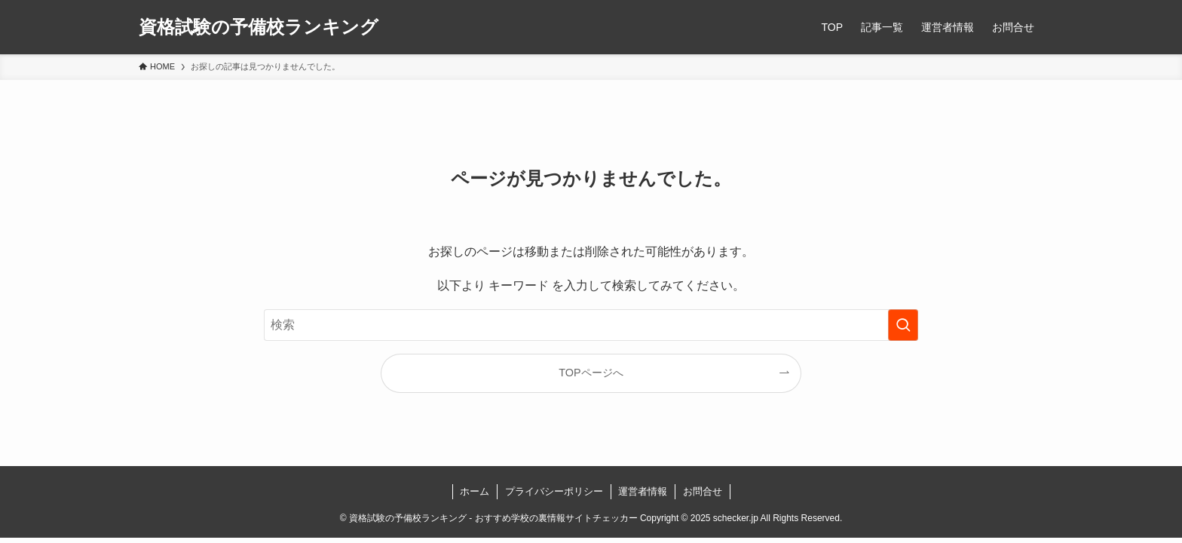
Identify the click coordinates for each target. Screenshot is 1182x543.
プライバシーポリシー (554, 491)
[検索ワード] (591, 325)
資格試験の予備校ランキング (258, 27)
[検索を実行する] (903, 325)
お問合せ (702, 491)
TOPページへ (591, 373)
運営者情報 (642, 491)
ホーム (474, 491)
